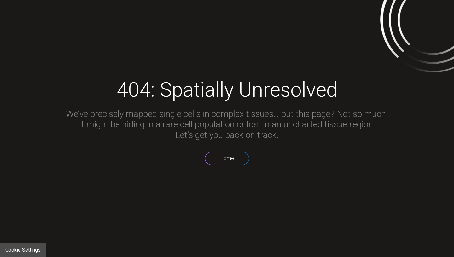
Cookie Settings (23, 250)
